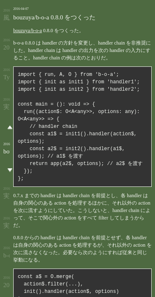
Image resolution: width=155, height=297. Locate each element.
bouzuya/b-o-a (27, 30)
